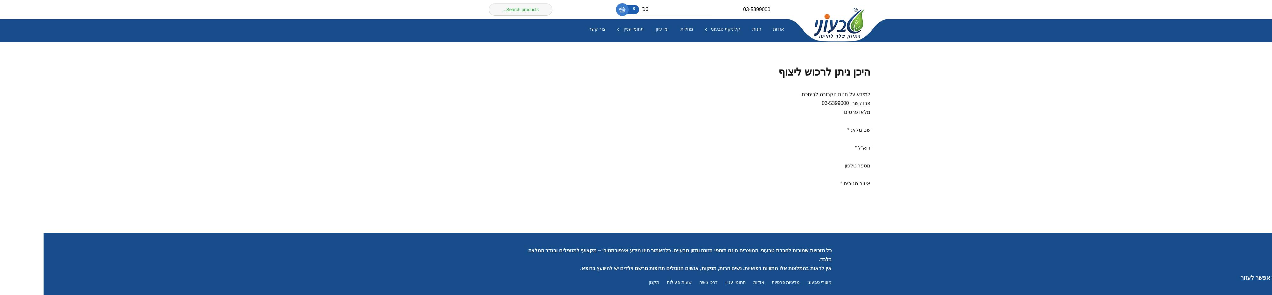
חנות (713, 29)
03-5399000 (713, 9)
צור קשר (553, 29)
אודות (734, 29)
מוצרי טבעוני (776, 282)
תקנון (610, 282)
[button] (1256, 277)
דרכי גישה (665, 282)
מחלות (643, 29)
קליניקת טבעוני (682, 29)
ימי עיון (618, 29)
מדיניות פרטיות (742, 282)
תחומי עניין (590, 29)
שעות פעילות (635, 282)
